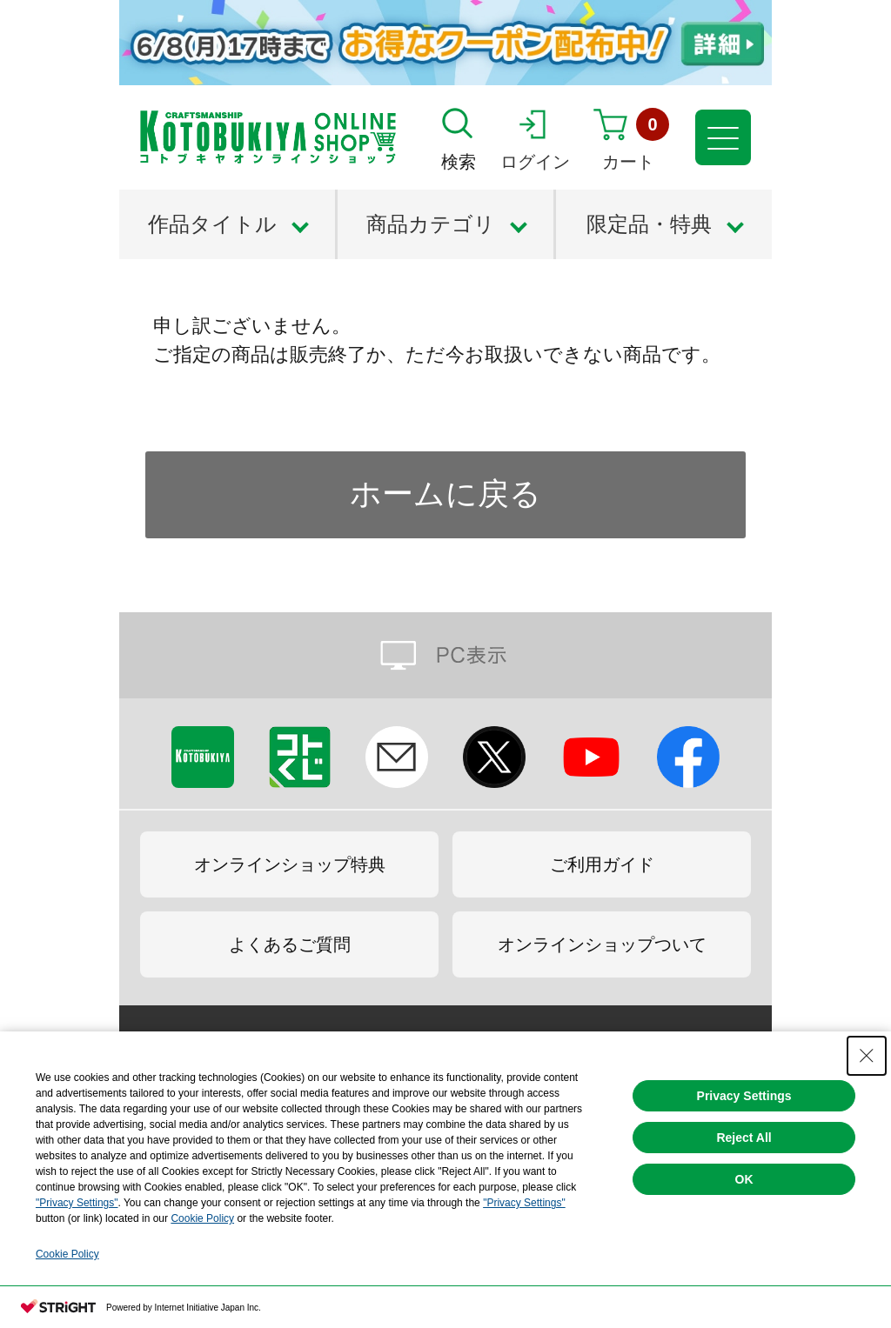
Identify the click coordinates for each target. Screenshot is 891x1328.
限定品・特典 (649, 224)
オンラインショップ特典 (289, 864)
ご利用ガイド (602, 864)
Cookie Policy (202, 1218)
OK (744, 1179)
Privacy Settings (744, 1096)
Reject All (743, 1137)
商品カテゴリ (430, 224)
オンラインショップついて (602, 944)
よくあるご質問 (290, 944)
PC (445, 655)
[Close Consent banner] (866, 1056)
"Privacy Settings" (77, 1203)
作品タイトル (212, 224)
